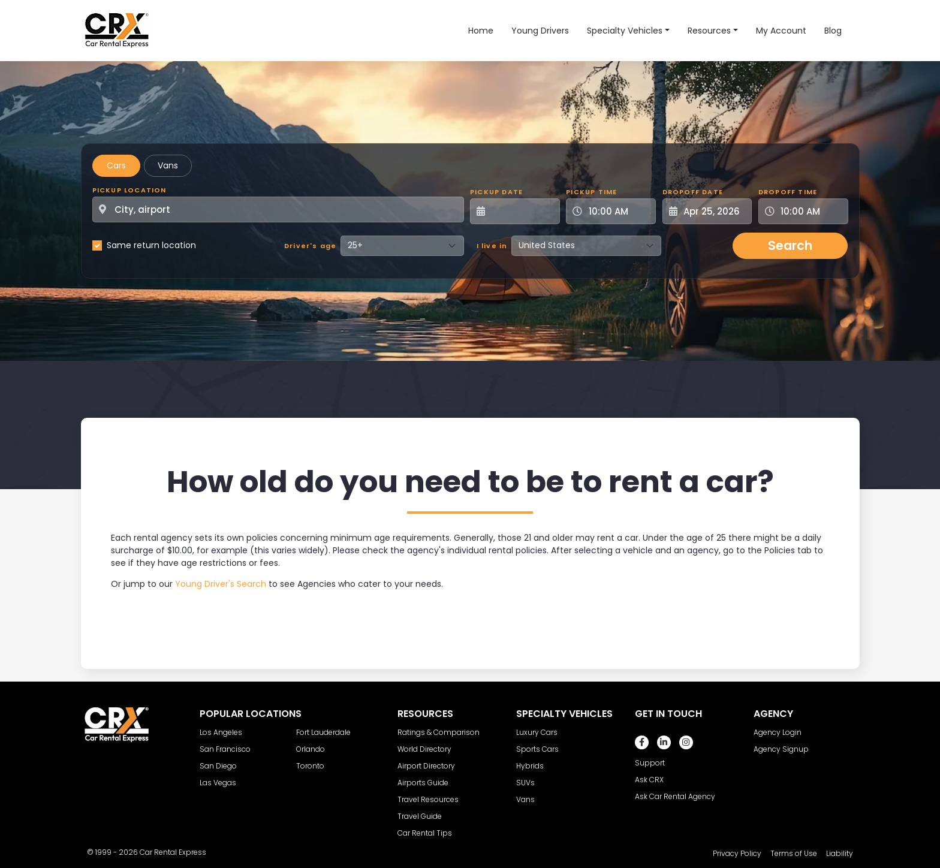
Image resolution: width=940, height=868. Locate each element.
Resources (709, 31)
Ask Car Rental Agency (675, 796)
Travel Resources (428, 799)
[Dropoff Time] (810, 211)
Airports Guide (422, 782)
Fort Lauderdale (323, 732)
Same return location (151, 245)
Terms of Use (793, 853)
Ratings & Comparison (438, 732)
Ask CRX (649, 779)
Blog (833, 31)
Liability (839, 853)
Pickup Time (591, 192)
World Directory (424, 749)
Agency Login (778, 732)
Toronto (310, 766)
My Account (781, 31)
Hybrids (530, 766)
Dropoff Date (692, 192)
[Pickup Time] (618, 211)
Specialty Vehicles (624, 31)
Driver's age (310, 246)
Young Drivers (540, 31)
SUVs (525, 782)
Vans (168, 165)
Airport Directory (426, 766)
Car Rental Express (173, 852)
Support (650, 763)
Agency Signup (781, 749)
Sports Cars (537, 749)
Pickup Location (129, 190)
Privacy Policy (737, 853)
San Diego (218, 766)
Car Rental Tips (424, 833)
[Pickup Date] (521, 211)
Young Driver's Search (220, 584)
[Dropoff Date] (714, 211)
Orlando (310, 749)
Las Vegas (218, 782)
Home (480, 31)
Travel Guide (419, 816)
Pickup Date (496, 192)
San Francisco (225, 749)
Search (790, 245)
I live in (492, 246)
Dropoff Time (787, 192)
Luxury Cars (537, 732)
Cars (116, 165)
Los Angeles (221, 732)
